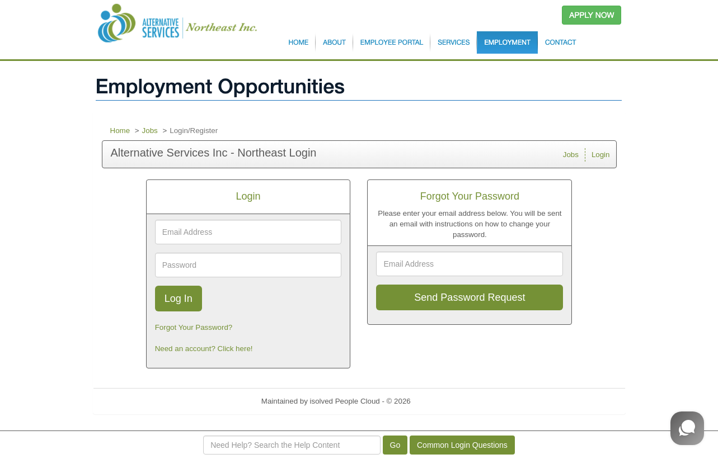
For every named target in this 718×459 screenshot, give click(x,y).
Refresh (443, 401)
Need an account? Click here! (204, 348)
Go (395, 445)
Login (601, 154)
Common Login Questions (462, 445)
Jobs (150, 130)
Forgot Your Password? (194, 327)
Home (120, 130)
